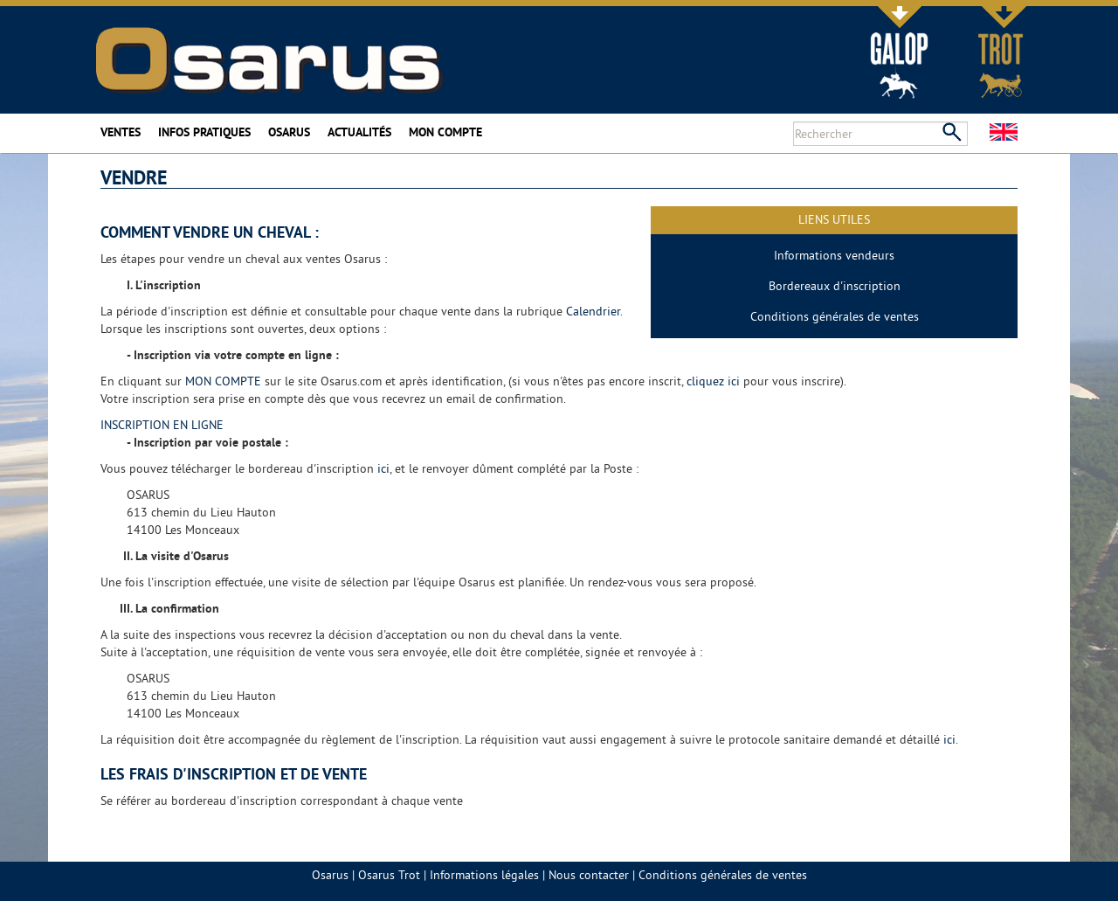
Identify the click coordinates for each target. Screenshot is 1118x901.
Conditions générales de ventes (834, 316)
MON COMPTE (223, 381)
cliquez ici (713, 381)
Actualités (359, 132)
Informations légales (484, 875)
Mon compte (445, 132)
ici (383, 468)
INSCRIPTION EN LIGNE (162, 425)
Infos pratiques (204, 132)
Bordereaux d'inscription (835, 286)
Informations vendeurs (834, 255)
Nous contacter (589, 875)
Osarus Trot (389, 875)
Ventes (120, 132)
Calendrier (593, 311)
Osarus (289, 132)
